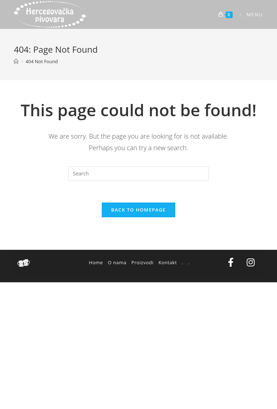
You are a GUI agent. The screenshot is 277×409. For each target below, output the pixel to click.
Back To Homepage (138, 209)
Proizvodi (142, 262)
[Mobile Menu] (248, 14)
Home (96, 262)
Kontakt (167, 262)
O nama (117, 262)
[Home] (16, 61)
